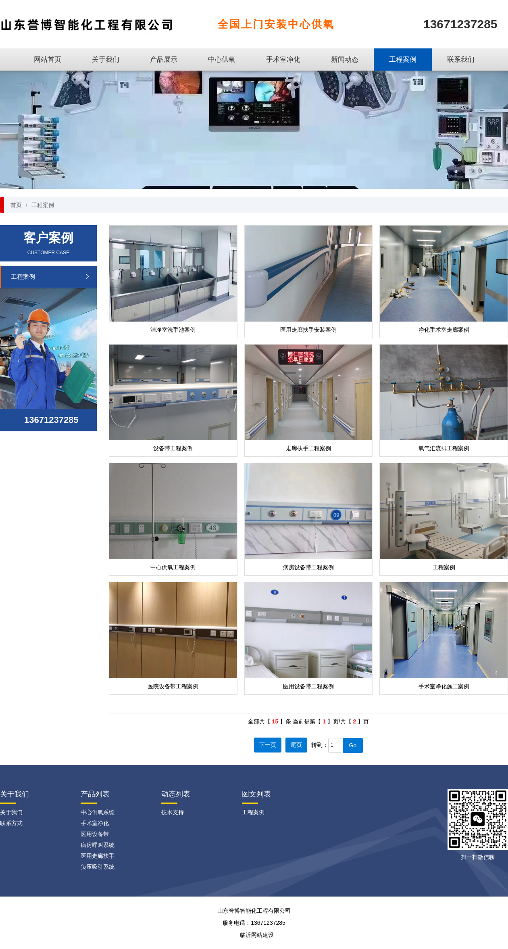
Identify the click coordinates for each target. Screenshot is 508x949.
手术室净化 (283, 59)
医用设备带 (95, 834)
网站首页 (47, 59)
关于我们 (105, 59)
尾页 (296, 745)
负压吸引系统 (98, 866)
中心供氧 (221, 59)
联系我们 (461, 59)
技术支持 (172, 812)
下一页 (267, 745)
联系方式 (11, 823)
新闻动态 (344, 59)
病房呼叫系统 (98, 845)
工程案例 (402, 59)
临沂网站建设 (257, 935)
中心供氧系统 (98, 812)
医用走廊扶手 (98, 856)
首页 (16, 205)
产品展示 (163, 59)
